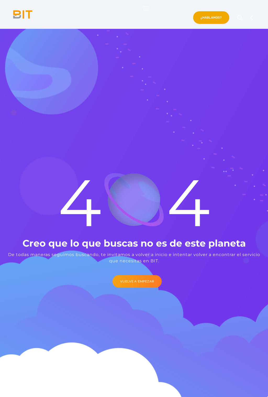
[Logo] (23, 14)
